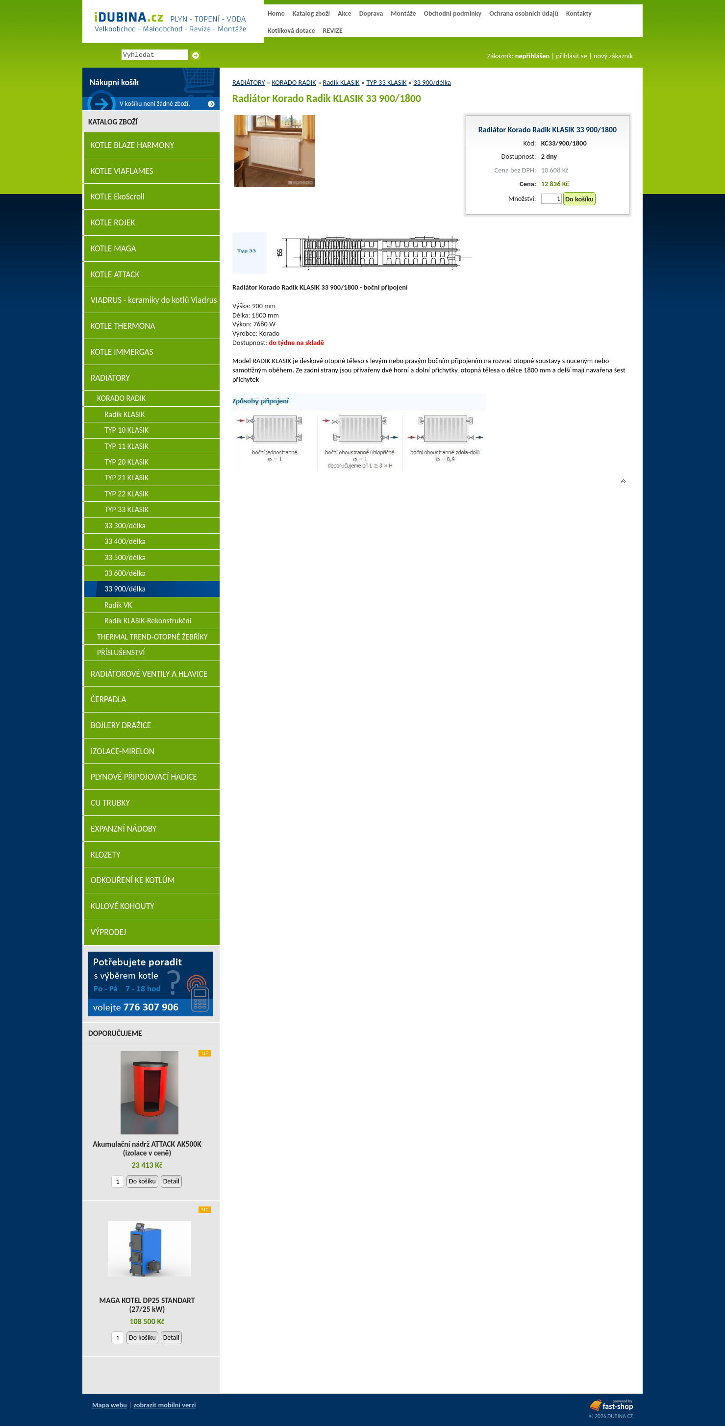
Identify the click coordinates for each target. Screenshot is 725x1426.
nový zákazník (613, 55)
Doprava (371, 13)
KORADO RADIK (294, 82)
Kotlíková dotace (291, 30)
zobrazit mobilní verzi (164, 1405)
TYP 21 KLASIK (126, 477)
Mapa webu (109, 1405)
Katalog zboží (311, 13)
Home (276, 13)
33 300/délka (125, 525)
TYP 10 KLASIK (126, 430)
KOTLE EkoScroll (118, 197)
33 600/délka (125, 573)
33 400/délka (125, 541)
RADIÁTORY (248, 82)
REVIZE (333, 30)
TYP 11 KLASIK (126, 446)
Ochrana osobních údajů (523, 13)
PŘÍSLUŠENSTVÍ (121, 652)
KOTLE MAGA (113, 249)
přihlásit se (571, 55)
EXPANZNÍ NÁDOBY (123, 829)
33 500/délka (125, 557)
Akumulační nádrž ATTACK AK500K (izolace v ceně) (147, 1148)
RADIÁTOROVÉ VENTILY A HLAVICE (149, 674)
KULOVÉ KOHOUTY (122, 906)
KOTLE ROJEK (113, 223)
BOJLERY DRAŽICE (121, 725)
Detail (171, 1181)
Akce (344, 13)
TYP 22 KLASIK (126, 493)
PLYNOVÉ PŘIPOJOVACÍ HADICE (144, 777)
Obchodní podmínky (452, 13)
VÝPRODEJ (108, 932)
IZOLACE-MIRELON (122, 751)
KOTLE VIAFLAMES (122, 171)
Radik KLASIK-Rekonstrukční (147, 620)
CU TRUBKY (110, 803)
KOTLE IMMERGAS (122, 352)
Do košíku (579, 199)
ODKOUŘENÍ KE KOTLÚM (133, 880)
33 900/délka (432, 82)
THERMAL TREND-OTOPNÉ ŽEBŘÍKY (152, 636)
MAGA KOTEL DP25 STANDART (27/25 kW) (147, 1305)
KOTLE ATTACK (115, 275)
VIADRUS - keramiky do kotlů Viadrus (154, 300)
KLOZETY (105, 855)
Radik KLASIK (341, 82)
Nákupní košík (114, 82)
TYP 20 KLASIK (126, 462)
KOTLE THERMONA (123, 326)
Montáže (403, 13)
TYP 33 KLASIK (386, 82)
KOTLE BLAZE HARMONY (132, 145)
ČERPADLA (108, 699)
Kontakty (579, 13)
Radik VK (118, 605)
